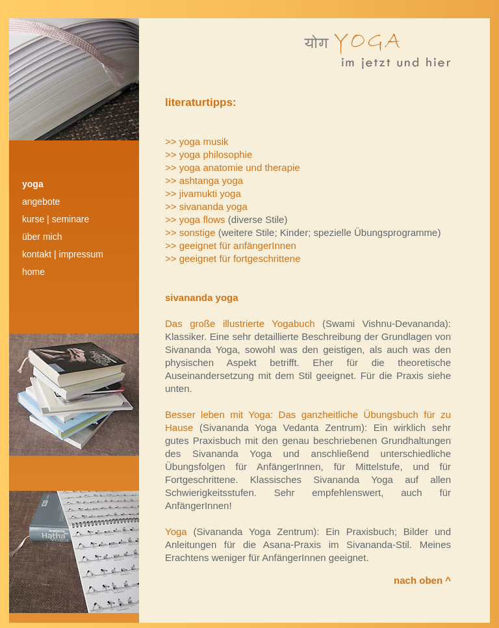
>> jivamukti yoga (203, 193)
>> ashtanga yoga (204, 180)
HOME (33, 272)
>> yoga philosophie (208, 154)
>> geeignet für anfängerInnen (230, 245)
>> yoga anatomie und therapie (232, 167)
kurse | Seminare (55, 219)
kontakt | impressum (62, 254)
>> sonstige (191, 232)
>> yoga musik (197, 141)
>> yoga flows (196, 219)
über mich (42, 236)
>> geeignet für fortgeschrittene (232, 258)
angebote (41, 201)
